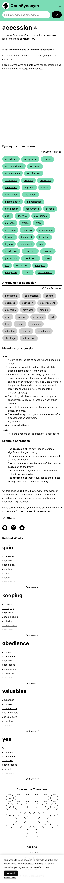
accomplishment (14, 166)
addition (28, 180)
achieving (7, 621)
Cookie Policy (10, 880)
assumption (11, 194)
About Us (32, 846)
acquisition (11, 180)
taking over (11, 272)
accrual (6, 573)
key (41, 244)
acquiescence (12, 173)
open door (30, 251)
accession (7, 560)
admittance (11, 187)
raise (47, 258)
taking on (40, 265)
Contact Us (32, 852)
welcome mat (45, 272)
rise (7, 265)
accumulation (9, 708)
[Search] (57, 14)
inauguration (46, 230)
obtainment (11, 251)
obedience (15, 643)
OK (3, 747)
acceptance (30, 159)
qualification (30, 258)
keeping (12, 595)
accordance (8, 664)
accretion (35, 166)
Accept (11, 875)
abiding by (8, 608)
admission (45, 180)
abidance (7, 604)
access (47, 159)
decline (49, 295)
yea (6, 739)
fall (52, 317)
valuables (14, 691)
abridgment (11, 295)
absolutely (7, 752)
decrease (10, 302)
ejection (21, 317)
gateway (27, 230)
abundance (8, 699)
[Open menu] (60, 5)
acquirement (33, 173)
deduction (27, 302)
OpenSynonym (24, 5)
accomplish (8, 564)
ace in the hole (10, 712)
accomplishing (10, 616)
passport (48, 251)
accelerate (8, 556)
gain (7, 547)
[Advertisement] (32, 109)
